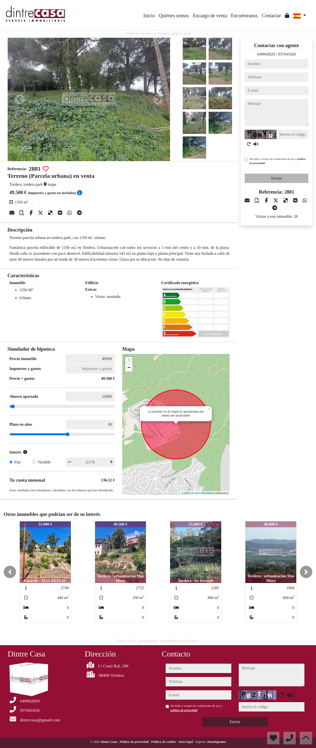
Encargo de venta (210, 15)
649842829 (266, 54)
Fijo (17, 462)
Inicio (149, 15)
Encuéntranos (244, 15)
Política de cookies (164, 742)
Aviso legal (186, 742)
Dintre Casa (109, 742)
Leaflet (185, 493)
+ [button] (129, 360)
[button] (10, 572)
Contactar (271, 15)
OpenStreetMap (204, 493)
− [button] (129, 368)
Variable (44, 462)
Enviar (276, 178)
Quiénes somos (174, 15)
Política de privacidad (134, 742)
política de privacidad (184, 710)
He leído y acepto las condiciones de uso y (278, 160)
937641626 (287, 54)
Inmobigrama (216, 742)
